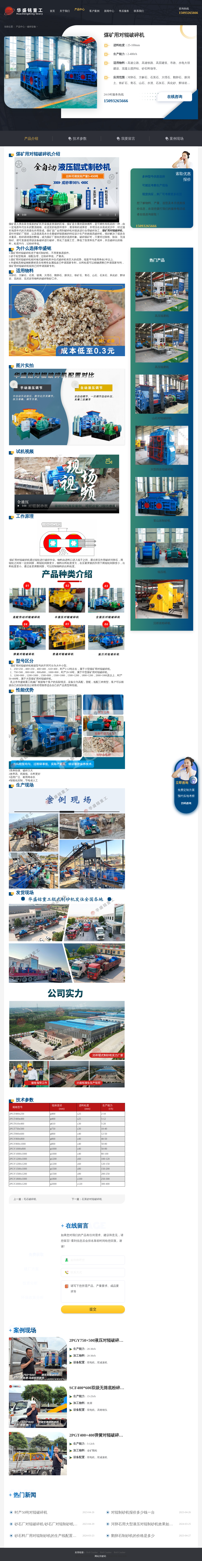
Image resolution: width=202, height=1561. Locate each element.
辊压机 (162, 572)
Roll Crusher (92, 1552)
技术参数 (80, 139)
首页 (52, 11)
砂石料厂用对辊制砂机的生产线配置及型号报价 (44, 1535)
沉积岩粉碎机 (161, 623)
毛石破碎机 (30, 1199)
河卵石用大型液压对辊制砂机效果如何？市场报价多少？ (143, 1524)
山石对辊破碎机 (162, 418)
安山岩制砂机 (161, 520)
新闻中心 (109, 11)
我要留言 (128, 139)
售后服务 (124, 11)
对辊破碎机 (111, 1556)
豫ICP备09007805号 (85, 1556)
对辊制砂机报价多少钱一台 (128, 1512)
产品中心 (79, 9)
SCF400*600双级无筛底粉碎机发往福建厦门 (97, 1388)
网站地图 (122, 1556)
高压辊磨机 (162, 315)
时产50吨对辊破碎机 (27, 1512)
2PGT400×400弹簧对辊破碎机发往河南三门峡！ (97, 1435)
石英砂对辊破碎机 (92, 1199)
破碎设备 (31, 27)
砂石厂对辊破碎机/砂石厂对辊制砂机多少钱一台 (45, 1524)
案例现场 (177, 139)
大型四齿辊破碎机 (162, 469)
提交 (92, 1309)
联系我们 (139, 11)
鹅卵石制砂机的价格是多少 (128, 1535)
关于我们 (65, 11)
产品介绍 (31, 139)
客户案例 (94, 11)
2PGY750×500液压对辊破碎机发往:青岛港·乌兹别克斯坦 (97, 1340)
